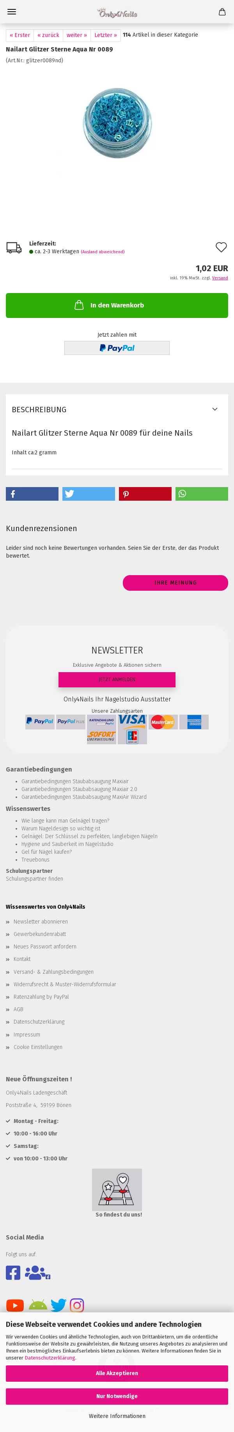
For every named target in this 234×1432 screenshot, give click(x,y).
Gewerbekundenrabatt (40, 934)
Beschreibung (39, 409)
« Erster (20, 35)
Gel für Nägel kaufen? (46, 852)
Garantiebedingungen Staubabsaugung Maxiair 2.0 (79, 789)
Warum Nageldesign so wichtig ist (60, 828)
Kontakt (22, 959)
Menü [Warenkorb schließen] (11, 11)
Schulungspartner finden (34, 879)
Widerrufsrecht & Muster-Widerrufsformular (65, 984)
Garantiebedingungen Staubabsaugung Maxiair (75, 781)
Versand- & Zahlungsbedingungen (54, 972)
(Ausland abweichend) (102, 251)
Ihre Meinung (175, 582)
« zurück (48, 35)
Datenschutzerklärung (50, 1358)
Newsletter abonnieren (41, 921)
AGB (18, 1009)
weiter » (77, 35)
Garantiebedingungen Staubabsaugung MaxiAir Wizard (84, 797)
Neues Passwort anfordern (45, 946)
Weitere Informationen (117, 1416)
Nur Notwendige (117, 1396)
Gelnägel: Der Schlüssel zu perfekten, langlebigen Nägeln (89, 836)
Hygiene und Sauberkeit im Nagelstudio (67, 844)
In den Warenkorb (108, 304)
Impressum (27, 1034)
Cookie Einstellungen (38, 1047)
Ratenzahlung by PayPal (41, 997)
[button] (32, 494)
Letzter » (105, 35)
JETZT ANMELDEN (117, 679)
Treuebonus (35, 859)
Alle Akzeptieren (117, 1373)
